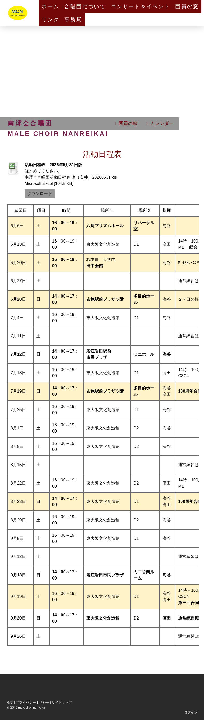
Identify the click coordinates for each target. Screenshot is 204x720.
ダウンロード (39, 193)
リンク (50, 19)
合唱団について (85, 6)
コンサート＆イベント (140, 6)
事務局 (73, 19)
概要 (9, 702)
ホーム (50, 6)
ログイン (191, 712)
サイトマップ (62, 702)
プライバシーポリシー (32, 702)
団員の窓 (187, 6)
